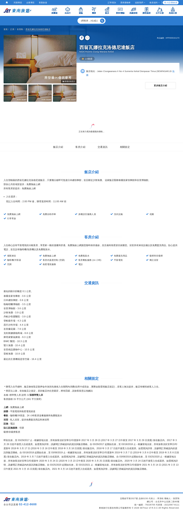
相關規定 (125, 147)
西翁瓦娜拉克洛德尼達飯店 (38, 29)
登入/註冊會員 (170, 2)
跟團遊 (54, 10)
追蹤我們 (140, 2)
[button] (91, 21)
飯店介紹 (58, 147)
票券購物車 (125, 2)
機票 (94, 10)
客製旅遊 (43, 2)
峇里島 (20, 29)
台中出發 (160, 10)
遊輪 (81, 10)
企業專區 (30, 2)
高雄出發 (173, 10)
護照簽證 (147, 10)
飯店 (107, 10)
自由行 (68, 10)
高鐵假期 (133, 10)
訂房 (12, 29)
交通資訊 (103, 147)
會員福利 (154, 2)
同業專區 (18, 2)
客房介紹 (80, 147)
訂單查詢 (112, 2)
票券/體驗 (120, 10)
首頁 (6, 29)
